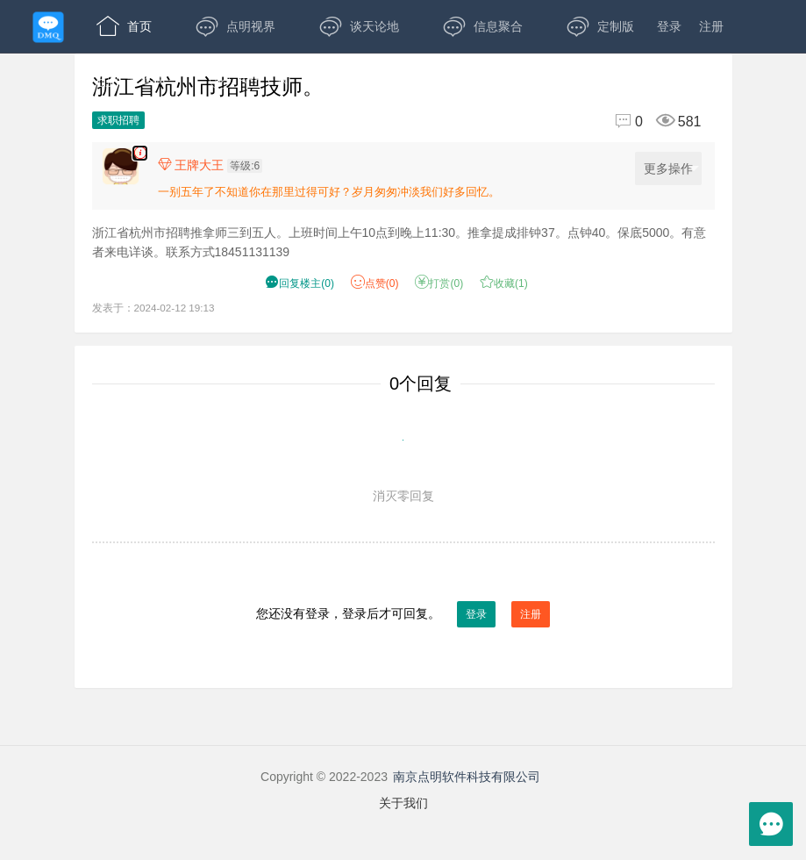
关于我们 (403, 803)
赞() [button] (375, 283)
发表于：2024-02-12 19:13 (153, 307)
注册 (711, 26)
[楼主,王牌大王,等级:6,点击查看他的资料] (215, 165)
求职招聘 (118, 120)
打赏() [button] (439, 283)
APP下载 (248, 79)
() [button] (299, 283)
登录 (669, 26)
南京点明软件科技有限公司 (466, 777)
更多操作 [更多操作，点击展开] (671, 168)
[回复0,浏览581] (651, 121)
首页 (124, 26)
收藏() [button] (504, 283)
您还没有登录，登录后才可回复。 (403, 614)
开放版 (130, 79)
